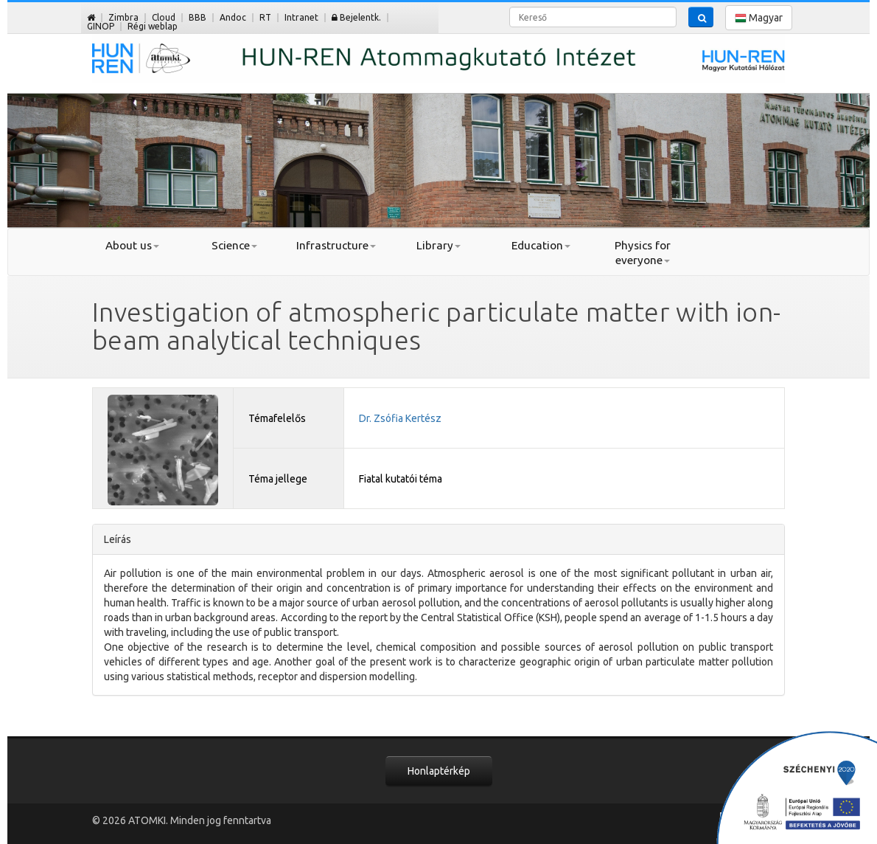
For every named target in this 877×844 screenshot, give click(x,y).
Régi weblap (152, 26)
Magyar (759, 18)
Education (540, 245)
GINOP (100, 26)
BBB (197, 17)
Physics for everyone (643, 252)
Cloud (163, 17)
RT (265, 17)
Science (234, 245)
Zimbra (123, 17)
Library (438, 245)
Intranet (301, 17)
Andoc (233, 17)
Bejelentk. (356, 17)
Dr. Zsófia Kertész (400, 418)
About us (132, 245)
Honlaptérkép (439, 771)
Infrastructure (336, 245)
